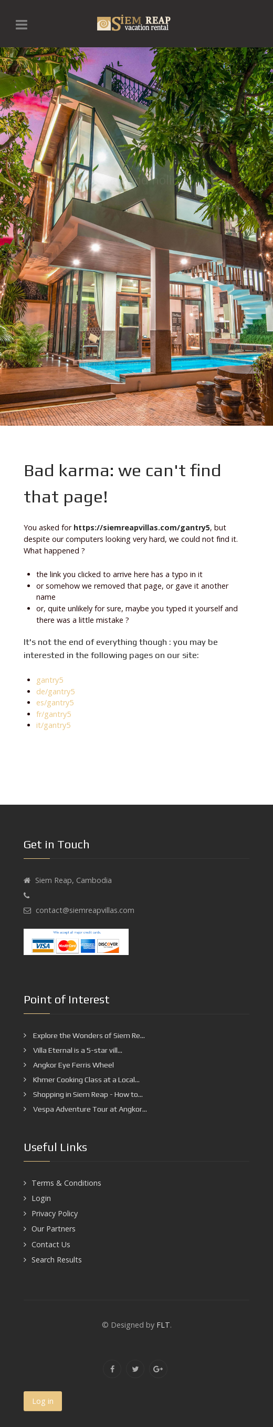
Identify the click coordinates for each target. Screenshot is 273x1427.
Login (41, 1198)
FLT (163, 1325)
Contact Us (51, 1244)
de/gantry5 (55, 691)
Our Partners (54, 1229)
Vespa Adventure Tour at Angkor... (89, 1109)
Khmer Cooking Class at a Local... (86, 1079)
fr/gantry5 (53, 714)
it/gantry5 (53, 725)
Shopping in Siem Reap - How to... (87, 1094)
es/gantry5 (55, 702)
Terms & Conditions (66, 1183)
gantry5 (49, 680)
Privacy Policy (55, 1213)
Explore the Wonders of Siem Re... (88, 1035)
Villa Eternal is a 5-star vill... (77, 1050)
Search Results (57, 1260)
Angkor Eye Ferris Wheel (73, 1065)
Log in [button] (43, 1401)
